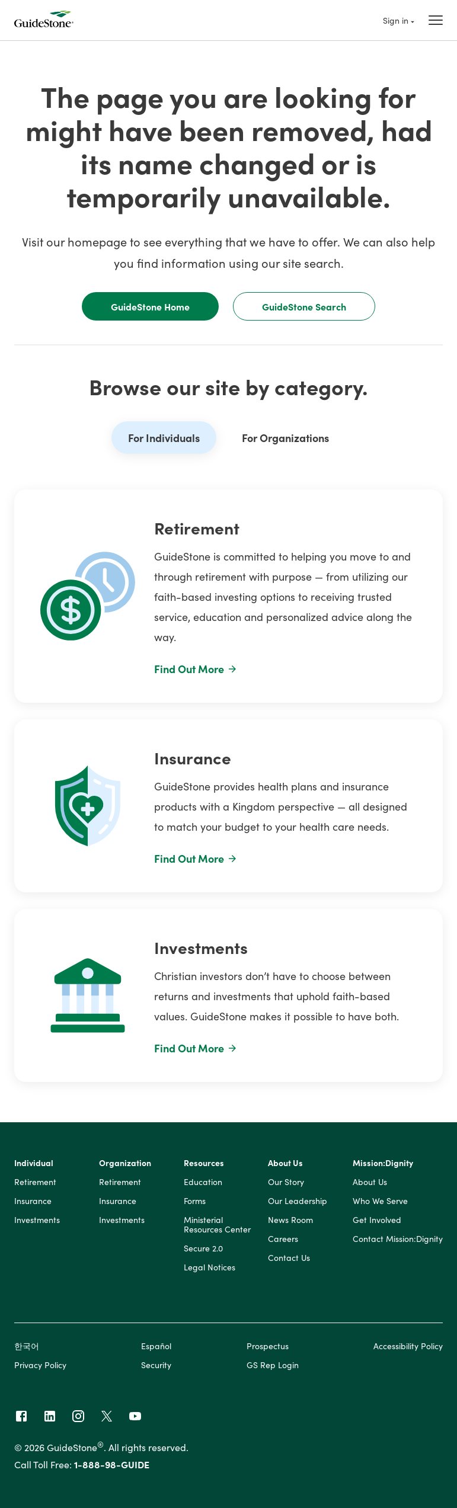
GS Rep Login (273, 1364)
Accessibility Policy (408, 1345)
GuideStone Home (150, 306)
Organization (125, 1163)
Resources (204, 1163)
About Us (285, 1163)
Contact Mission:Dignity (398, 1239)
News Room (290, 1220)
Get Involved (377, 1220)
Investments (37, 1220)
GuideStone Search (304, 306)
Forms (195, 1201)
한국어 (26, 1345)
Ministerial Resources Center (217, 1225)
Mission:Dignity (383, 1163)
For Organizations (285, 437)
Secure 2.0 (203, 1248)
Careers (283, 1239)
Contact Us (289, 1258)
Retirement (35, 1182)
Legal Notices (209, 1267)
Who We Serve (380, 1201)
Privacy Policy (40, 1364)
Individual (33, 1163)
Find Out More (196, 668)
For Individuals (164, 437)
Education (203, 1182)
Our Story (286, 1182)
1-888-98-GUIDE (111, 1464)
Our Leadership (297, 1201)
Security (156, 1364)
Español (156, 1345)
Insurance (33, 1201)
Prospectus (268, 1345)
